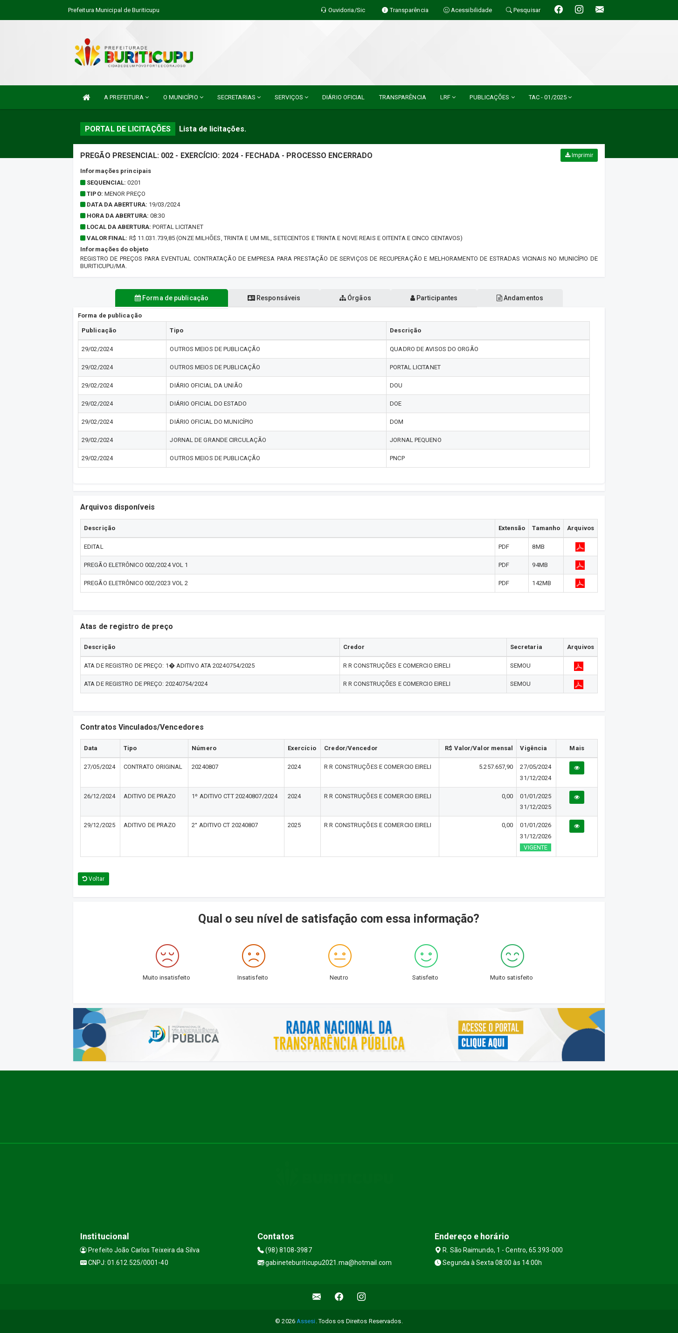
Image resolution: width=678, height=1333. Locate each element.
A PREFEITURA (126, 97)
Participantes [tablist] (434, 298)
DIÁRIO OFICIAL (343, 97)
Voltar (93, 879)
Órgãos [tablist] (355, 298)
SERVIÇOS (291, 97)
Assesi (306, 1321)
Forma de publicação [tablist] (171, 298)
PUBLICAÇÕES (492, 97)
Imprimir (579, 155)
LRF (448, 97)
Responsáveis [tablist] (274, 298)
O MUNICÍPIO (183, 97)
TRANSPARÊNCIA (402, 97)
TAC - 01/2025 (550, 97)
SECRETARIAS (239, 97)
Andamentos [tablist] (520, 298)
